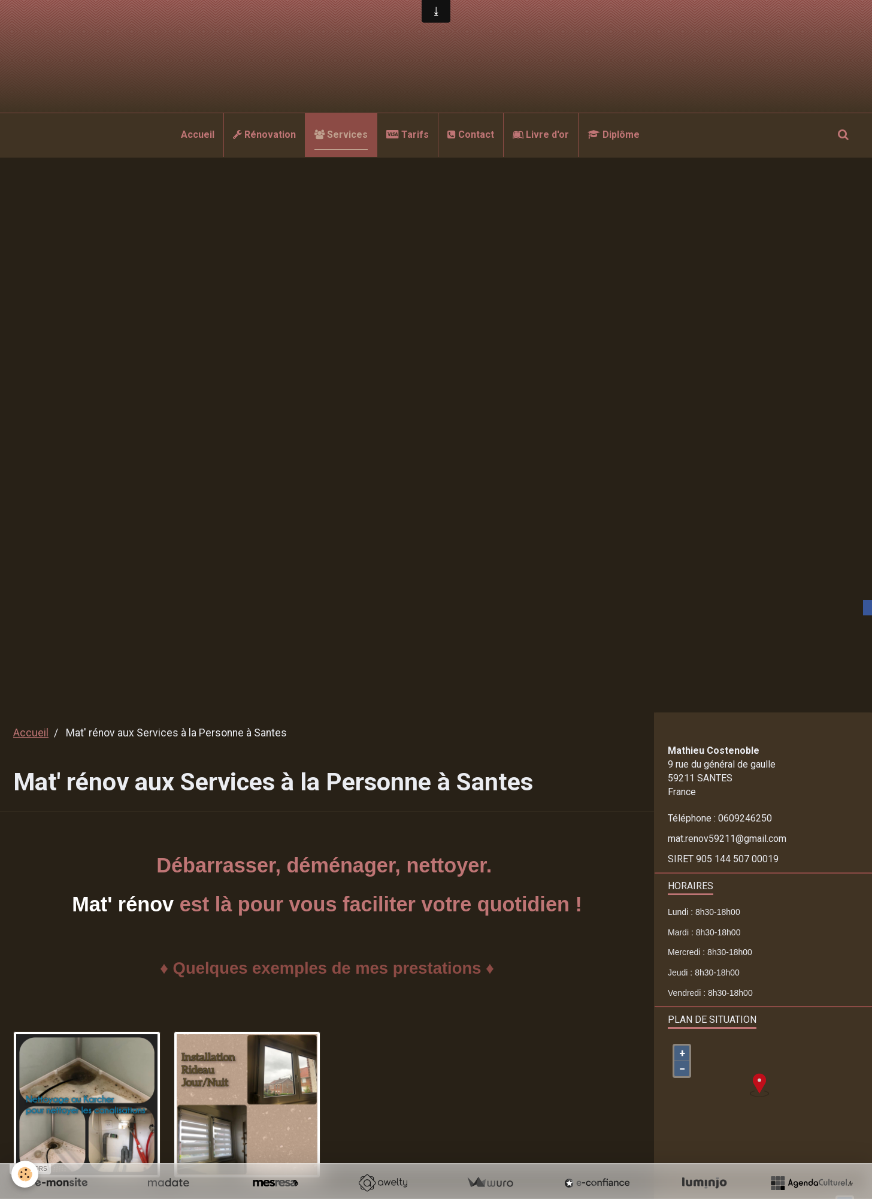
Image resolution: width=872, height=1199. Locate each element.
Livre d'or (541, 134)
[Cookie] (25, 1174)
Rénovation (264, 134)
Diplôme (614, 134)
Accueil (197, 134)
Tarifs (407, 134)
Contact (470, 134)
